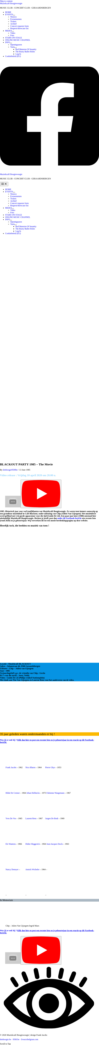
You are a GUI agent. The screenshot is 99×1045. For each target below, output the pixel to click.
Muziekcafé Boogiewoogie (11, 3)
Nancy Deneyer (12, 869)
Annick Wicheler (32, 869)
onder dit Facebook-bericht (69, 518)
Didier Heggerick (32, 844)
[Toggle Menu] (14, 15)
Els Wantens (11, 844)
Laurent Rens (30, 818)
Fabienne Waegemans (55, 793)
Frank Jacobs (11, 767)
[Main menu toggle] (4, 184)
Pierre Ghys (50, 767)
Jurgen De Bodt (51, 818)
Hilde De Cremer (13, 793)
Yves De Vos (11, 818)
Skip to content (6, 1)
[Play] (41, 494)
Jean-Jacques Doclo (55, 844)
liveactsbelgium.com (29, 1039)
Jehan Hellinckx (33, 793)
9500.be (16, 1039)
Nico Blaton (30, 767)
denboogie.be (5, 1039)
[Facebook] (49, 172)
